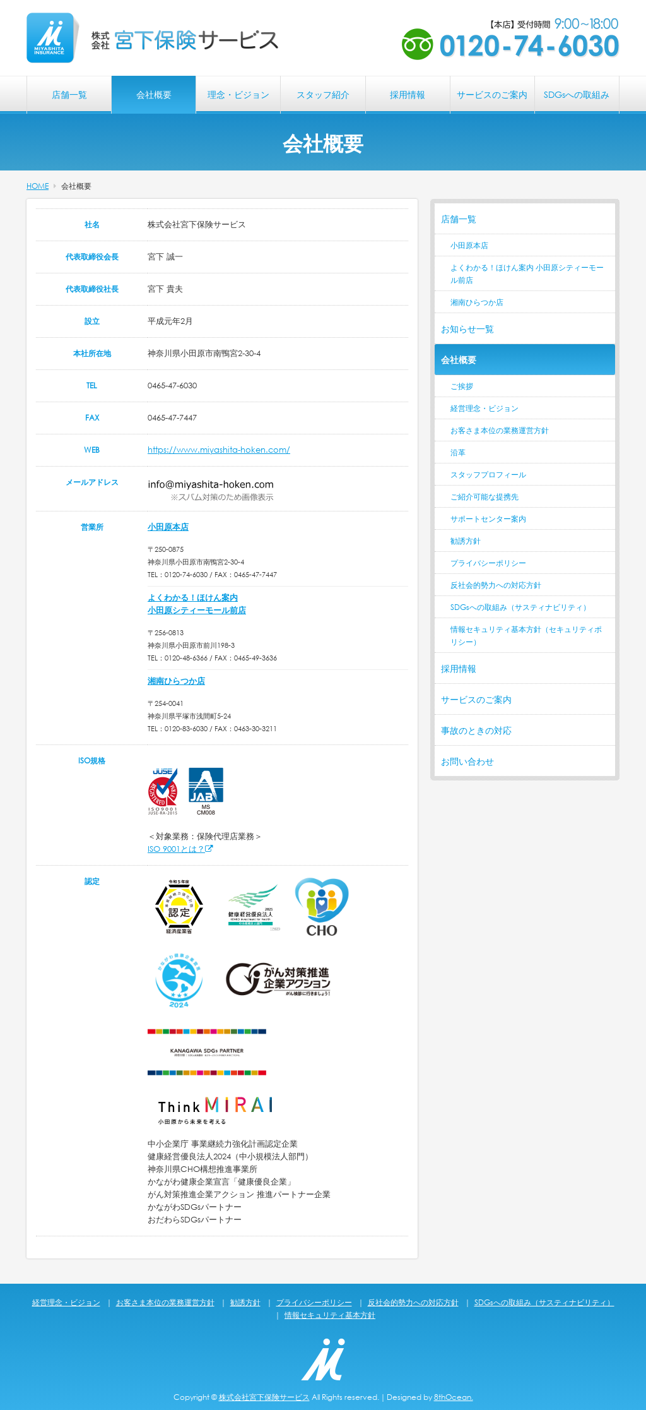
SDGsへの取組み (576, 94)
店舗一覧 (69, 94)
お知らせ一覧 (467, 329)
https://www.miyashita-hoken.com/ (219, 450)
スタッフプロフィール (488, 474)
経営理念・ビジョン (484, 408)
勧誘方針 (465, 540)
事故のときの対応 (476, 730)
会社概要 (154, 94)
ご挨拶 (461, 386)
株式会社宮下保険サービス (264, 1397)
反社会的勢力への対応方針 (495, 585)
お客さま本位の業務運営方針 (499, 430)
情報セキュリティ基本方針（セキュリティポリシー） (526, 635)
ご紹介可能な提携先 (484, 496)
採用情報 (407, 94)
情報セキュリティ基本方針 (330, 1315)
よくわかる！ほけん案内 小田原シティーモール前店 (527, 273)
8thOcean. (453, 1397)
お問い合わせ (467, 761)
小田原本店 (168, 527)
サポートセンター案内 (488, 518)
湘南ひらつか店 (176, 681)
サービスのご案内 (492, 94)
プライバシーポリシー (488, 563)
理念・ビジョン (238, 94)
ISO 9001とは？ (180, 849)
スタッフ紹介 (323, 94)
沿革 (458, 452)
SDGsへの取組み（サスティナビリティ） (520, 607)
